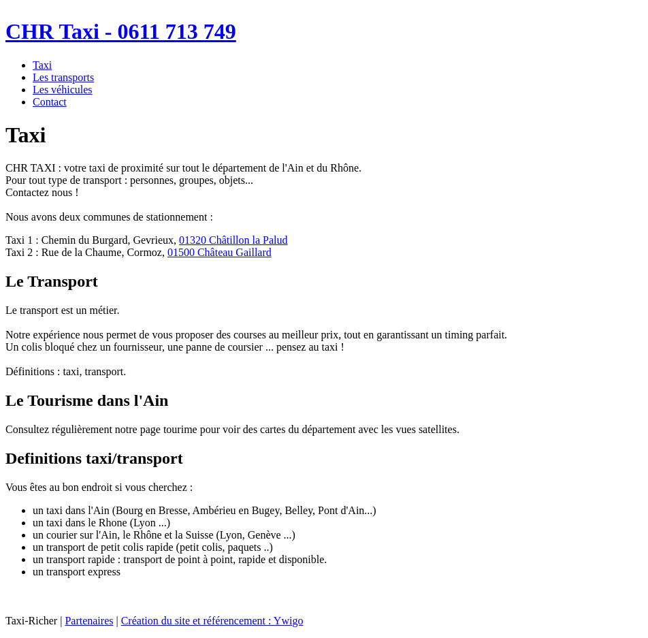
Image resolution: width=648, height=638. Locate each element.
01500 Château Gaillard (219, 252)
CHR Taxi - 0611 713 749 (120, 31)
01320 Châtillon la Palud (233, 240)
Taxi (42, 65)
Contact (50, 102)
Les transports (63, 77)
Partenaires (89, 620)
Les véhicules (63, 89)
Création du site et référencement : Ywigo (212, 620)
